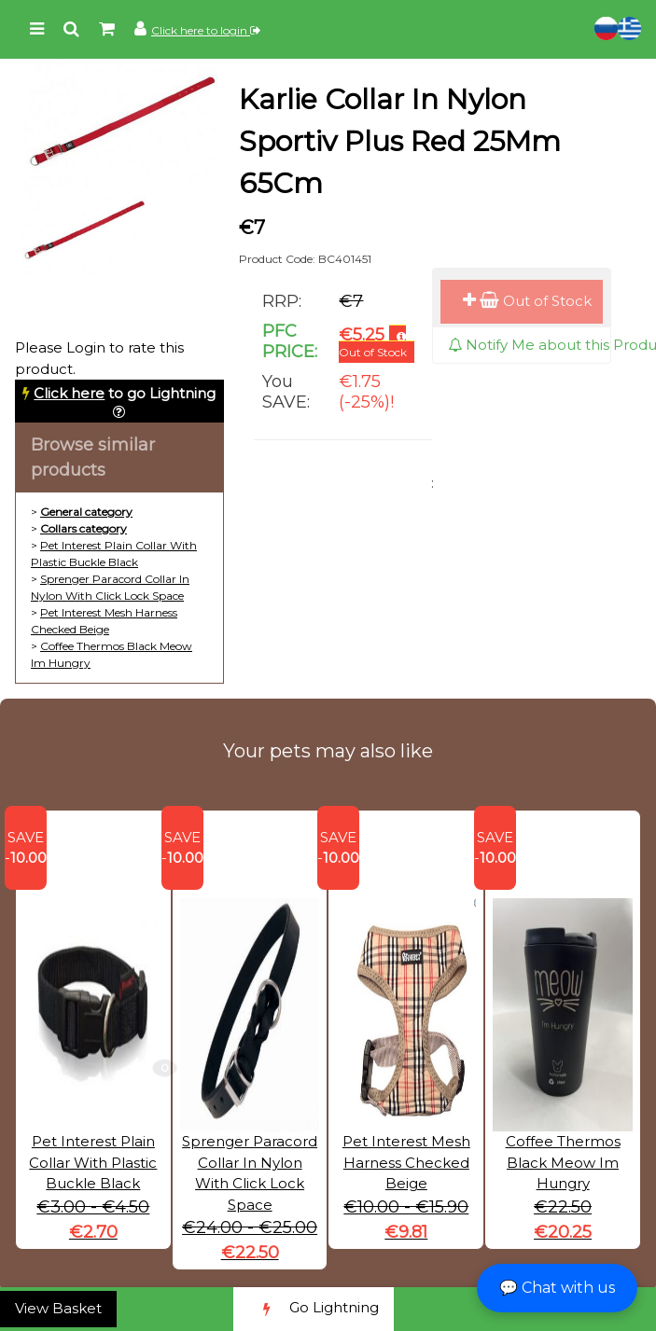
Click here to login (205, 30)
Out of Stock (527, 301)
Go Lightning (313, 1309)
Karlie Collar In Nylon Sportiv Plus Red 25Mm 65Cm (400, 141)
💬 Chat (557, 1287)
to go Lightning (125, 393)
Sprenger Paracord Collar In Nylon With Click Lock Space (250, 1133)
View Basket (58, 1308)
